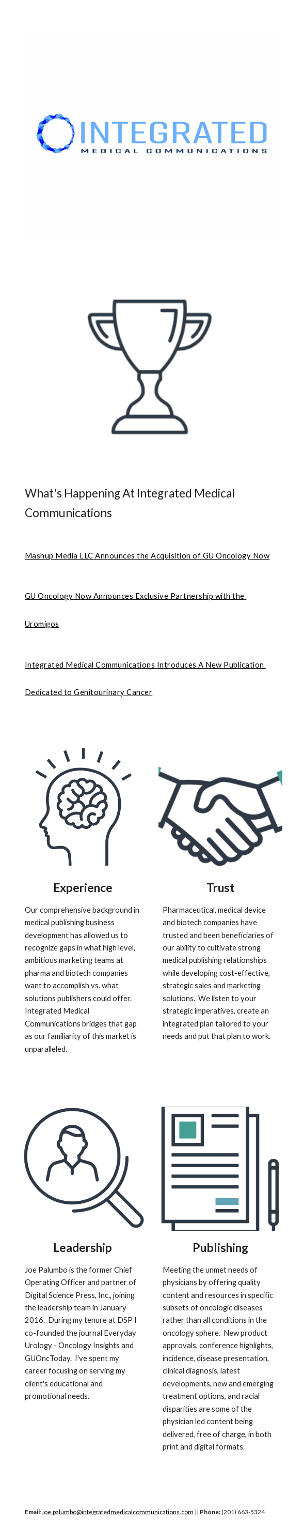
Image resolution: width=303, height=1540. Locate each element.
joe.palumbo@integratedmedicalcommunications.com (118, 1512)
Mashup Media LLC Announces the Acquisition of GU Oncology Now (147, 555)
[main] (151, 503)
